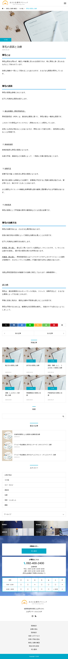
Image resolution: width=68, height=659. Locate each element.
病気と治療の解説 (34, 642)
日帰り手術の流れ (34, 639)
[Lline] (30, 325)
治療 (6, 495)
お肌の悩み (8, 475)
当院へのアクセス (34, 636)
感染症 (7, 490)
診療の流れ (34, 629)
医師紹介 (34, 626)
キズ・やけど (9, 485)
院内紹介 (34, 632)
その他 (5, 39)
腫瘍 (6, 505)
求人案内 (34, 551)
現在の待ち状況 (34, 646)
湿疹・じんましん (10, 500)
